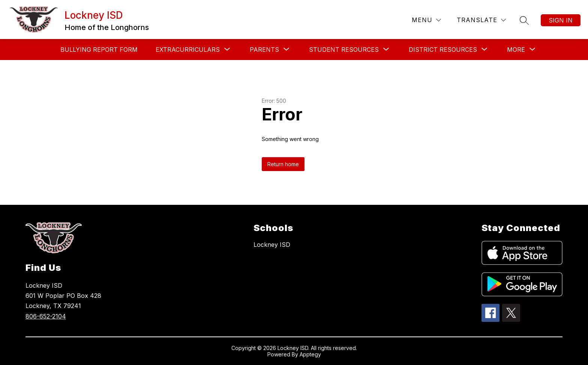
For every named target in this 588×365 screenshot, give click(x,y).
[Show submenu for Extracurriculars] (188, 49)
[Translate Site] (481, 20)
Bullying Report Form (99, 49)
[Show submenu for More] (516, 49)
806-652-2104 (46, 316)
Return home (283, 164)
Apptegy (310, 354)
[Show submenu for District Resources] (443, 49)
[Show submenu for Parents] (264, 49)
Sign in (561, 20)
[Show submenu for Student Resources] (344, 49)
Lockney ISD (272, 244)
